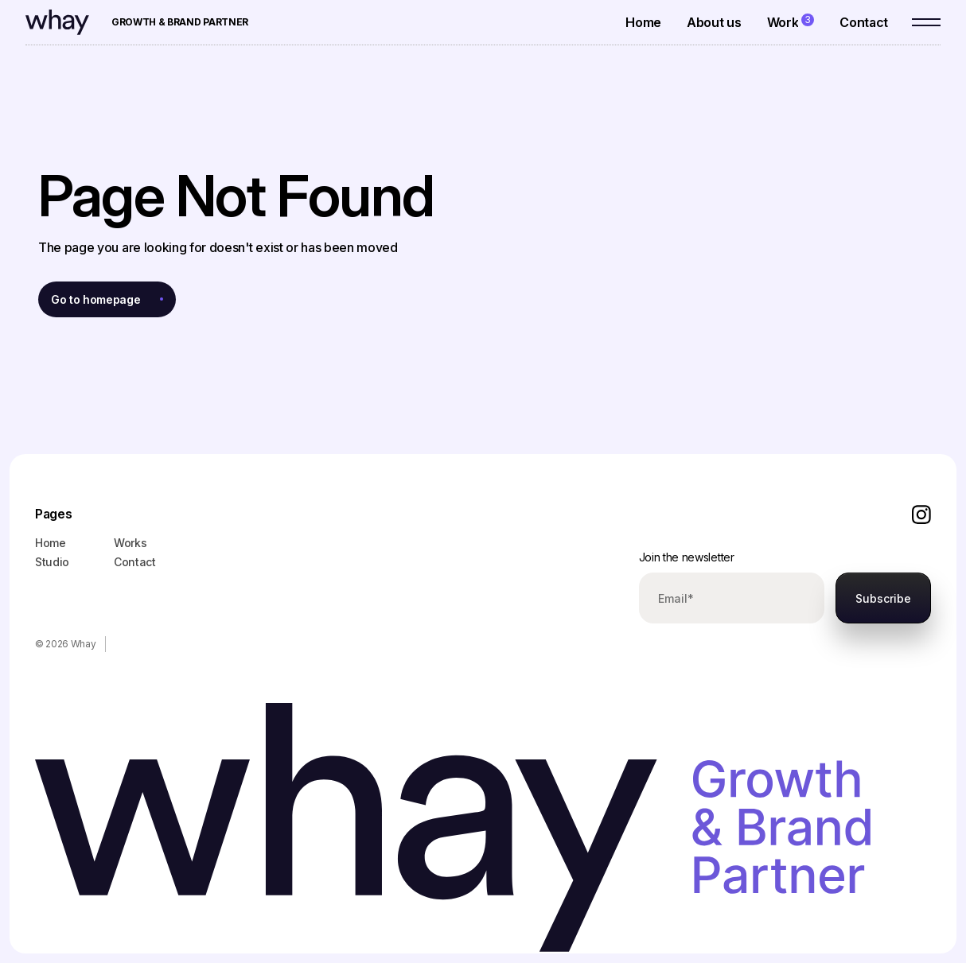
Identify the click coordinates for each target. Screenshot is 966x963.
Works (130, 542)
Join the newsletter (686, 557)
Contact (135, 562)
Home (50, 542)
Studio (52, 562)
